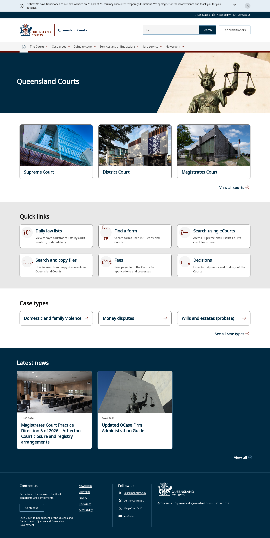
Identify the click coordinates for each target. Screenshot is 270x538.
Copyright (84, 491)
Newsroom (85, 485)
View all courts (231, 187)
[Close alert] (247, 6)
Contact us (31, 507)
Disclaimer (85, 504)
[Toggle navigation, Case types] (61, 46)
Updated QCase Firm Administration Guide (123, 428)
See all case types (229, 333)
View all (240, 457)
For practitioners (235, 30)
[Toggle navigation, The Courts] (39, 46)
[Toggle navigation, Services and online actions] (119, 46)
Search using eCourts (214, 231)
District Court (116, 172)
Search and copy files (56, 260)
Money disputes (118, 318)
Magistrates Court (199, 172)
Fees (118, 260)
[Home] (24, 47)
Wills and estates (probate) (208, 318)
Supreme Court (39, 172)
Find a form (125, 231)
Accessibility (86, 510)
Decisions (202, 260)
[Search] (207, 30)
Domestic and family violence (52, 318)
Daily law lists (49, 231)
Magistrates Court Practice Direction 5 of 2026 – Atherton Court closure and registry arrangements (51, 433)
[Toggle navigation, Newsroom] (175, 46)
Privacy (83, 498)
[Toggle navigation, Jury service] (152, 46)
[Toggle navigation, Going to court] (85, 46)
